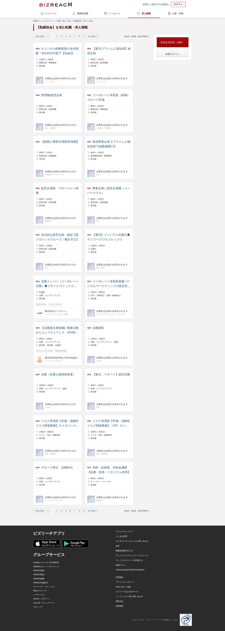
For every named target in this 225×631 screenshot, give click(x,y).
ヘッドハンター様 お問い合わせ (129, 596)
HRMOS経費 (38, 579)
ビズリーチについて (124, 531)
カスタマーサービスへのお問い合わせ (132, 541)
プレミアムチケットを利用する (129, 560)
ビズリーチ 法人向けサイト (127, 592)
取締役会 (77, 21)
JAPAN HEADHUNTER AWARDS (130, 570)
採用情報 (119, 606)
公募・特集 (177, 13)
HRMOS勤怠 (38, 574)
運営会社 (119, 601)
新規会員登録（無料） (173, 42)
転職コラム (120, 565)
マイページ (51, 13)
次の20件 (92, 36)
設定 (118, 546)
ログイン (178, 4)
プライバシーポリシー (125, 582)
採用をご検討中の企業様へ (156, 4)
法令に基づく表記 (123, 587)
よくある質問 (121, 536)
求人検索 (146, 13)
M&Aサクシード (40, 591)
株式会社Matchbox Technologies (61, 357)
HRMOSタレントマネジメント (46, 566)
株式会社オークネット (56, 311)
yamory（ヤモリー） (42, 599)
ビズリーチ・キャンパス (43, 587)
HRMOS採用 (38, 570)
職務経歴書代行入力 (124, 551)
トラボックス (39, 595)
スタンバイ (38, 607)
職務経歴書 (82, 13)
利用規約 (119, 577)
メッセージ (114, 13)
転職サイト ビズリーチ (43, 21)
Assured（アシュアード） (44, 603)
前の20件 (40, 36)
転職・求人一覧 (63, 21)
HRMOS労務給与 (40, 583)
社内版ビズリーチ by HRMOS (46, 562)
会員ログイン (172, 53)
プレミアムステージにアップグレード (132, 555)
